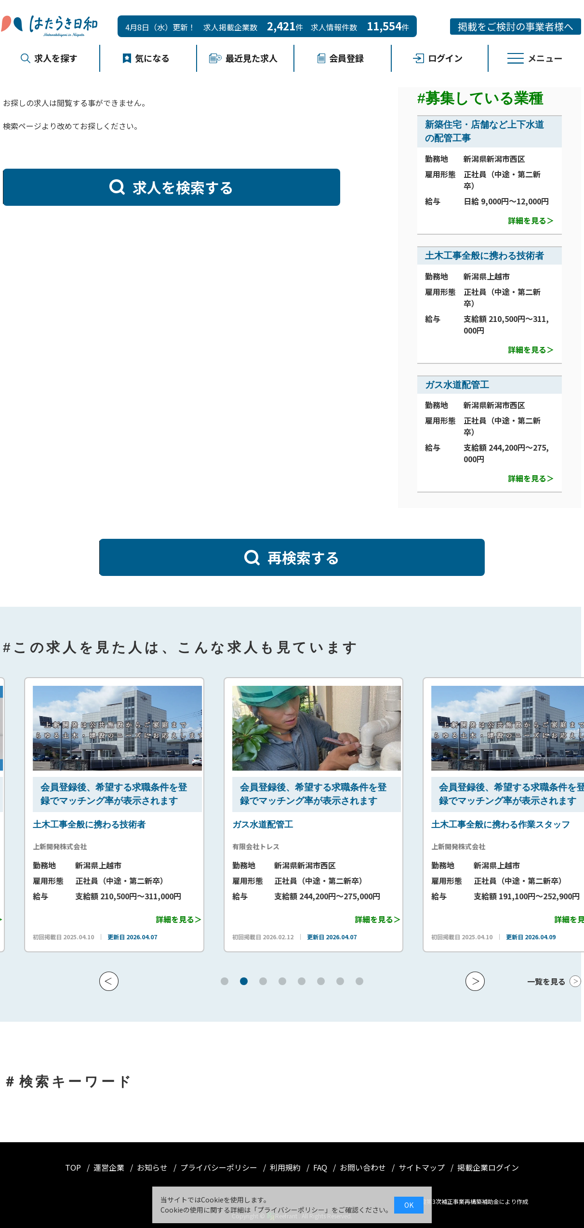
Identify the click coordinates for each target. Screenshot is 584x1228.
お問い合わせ (364, 1167)
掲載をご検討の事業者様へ (515, 26)
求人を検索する (171, 187)
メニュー (534, 58)
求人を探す (49, 58)
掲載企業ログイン (488, 1167)
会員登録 (341, 58)
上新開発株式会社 (231, 846)
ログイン (438, 58)
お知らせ (153, 1167)
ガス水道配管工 (457, 385)
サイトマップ (422, 1167)
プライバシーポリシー (219, 1167)
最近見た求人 (243, 58)
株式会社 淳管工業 (32, 846)
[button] (109, 981)
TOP (74, 1167)
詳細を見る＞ (531, 220)
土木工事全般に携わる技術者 (484, 256)
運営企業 (109, 1167)
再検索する (292, 557)
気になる (146, 58)
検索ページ (22, 126)
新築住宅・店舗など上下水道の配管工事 (83, 824)
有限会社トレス (427, 846)
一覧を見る (546, 981)
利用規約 (286, 1167)
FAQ (321, 1167)
